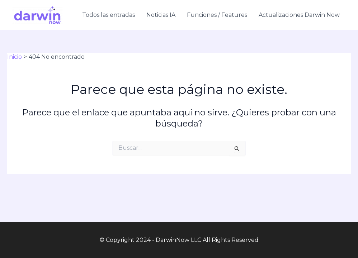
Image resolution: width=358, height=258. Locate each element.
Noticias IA (160, 14)
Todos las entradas (108, 14)
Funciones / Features (217, 14)
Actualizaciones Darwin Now (299, 14)
